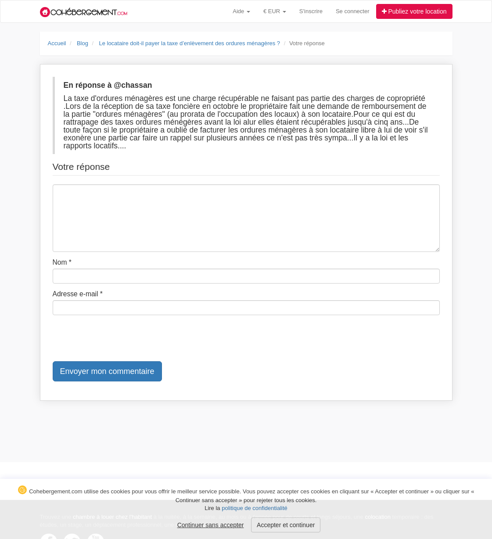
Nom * (62, 262)
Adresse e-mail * (78, 294)
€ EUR (274, 11)
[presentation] (119, 339)
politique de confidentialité (254, 508)
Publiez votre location (414, 11)
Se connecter (353, 11)
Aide (241, 11)
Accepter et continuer (286, 524)
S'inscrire (311, 11)
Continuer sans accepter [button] (210, 524)
